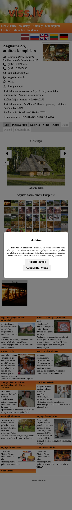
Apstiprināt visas (37, 267)
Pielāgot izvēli (37, 261)
